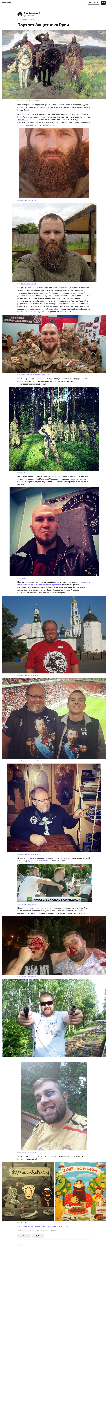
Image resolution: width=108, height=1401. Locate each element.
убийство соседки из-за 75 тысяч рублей (35, 125)
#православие (34, 1226)
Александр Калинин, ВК (28, 200)
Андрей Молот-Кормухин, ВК (30, 675)
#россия (64, 1226)
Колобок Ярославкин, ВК (28, 904)
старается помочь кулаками (48, 585)
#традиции (22, 1226)
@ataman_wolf (25, 472)
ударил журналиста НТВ (39, 861)
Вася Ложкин (21, 1222)
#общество (55, 1226)
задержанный (48, 117)
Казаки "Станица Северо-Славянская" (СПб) (35, 374)
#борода (45, 1226)
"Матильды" (22, 120)
